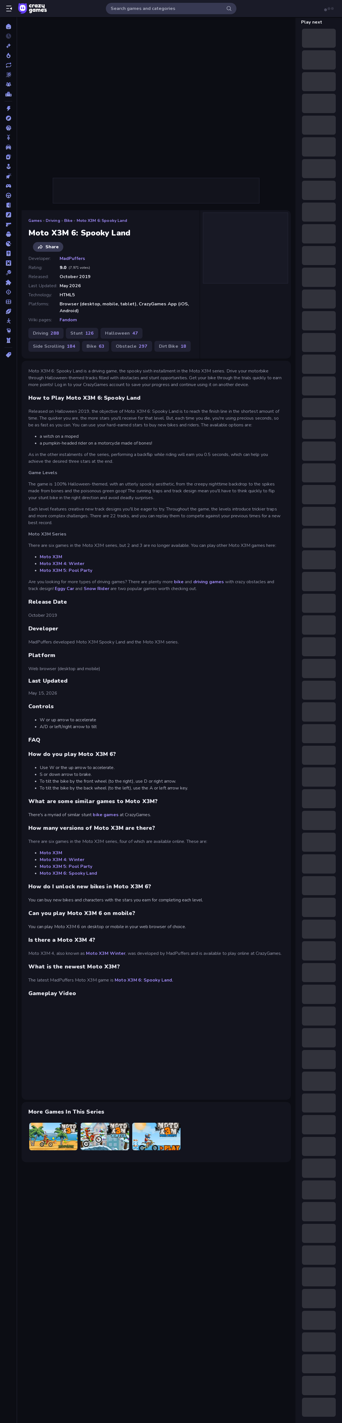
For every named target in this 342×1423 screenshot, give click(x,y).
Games (35, 220)
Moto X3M (51, 557)
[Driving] (8, 195)
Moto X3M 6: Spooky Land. (144, 980)
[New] (8, 46)
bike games (105, 815)
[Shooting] (8, 292)
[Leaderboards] (8, 94)
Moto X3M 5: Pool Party (66, 570)
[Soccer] (8, 302)
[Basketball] (8, 128)
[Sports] (8, 311)
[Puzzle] (8, 282)
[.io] (8, 244)
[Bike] (8, 137)
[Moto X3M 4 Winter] (104, 1136)
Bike (68, 220)
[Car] (8, 147)
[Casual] (8, 166)
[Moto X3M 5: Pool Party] (156, 1136)
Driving (53, 220)
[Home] (8, 26)
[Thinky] (8, 331)
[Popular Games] (8, 55)
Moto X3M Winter (105, 953)
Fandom (68, 320)
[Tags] (8, 355)
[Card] (8, 157)
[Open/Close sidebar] (9, 8)
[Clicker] (8, 176)
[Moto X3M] (53, 1136)
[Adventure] (8, 118)
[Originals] (8, 75)
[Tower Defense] (8, 340)
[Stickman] (8, 321)
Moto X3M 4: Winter (62, 564)
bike (179, 582)
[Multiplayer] (8, 84)
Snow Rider (96, 589)
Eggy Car (64, 589)
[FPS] (8, 224)
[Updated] (8, 65)
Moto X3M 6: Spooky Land (102, 220)
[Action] (8, 108)
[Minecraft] (8, 263)
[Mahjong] (8, 253)
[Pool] (8, 273)
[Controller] (8, 186)
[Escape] (8, 205)
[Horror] (8, 234)
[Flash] (8, 215)
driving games (209, 582)
